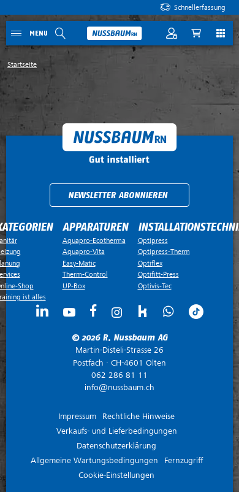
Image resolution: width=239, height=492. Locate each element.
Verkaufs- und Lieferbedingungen (116, 431)
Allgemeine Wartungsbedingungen (94, 460)
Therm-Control (85, 274)
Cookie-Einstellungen (116, 475)
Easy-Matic (79, 263)
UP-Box (74, 286)
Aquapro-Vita (84, 251)
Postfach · (119, 356)
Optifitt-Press (158, 274)
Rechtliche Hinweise (138, 416)
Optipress (153, 240)
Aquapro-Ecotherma (94, 240)
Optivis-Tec (155, 286)
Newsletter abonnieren (117, 195)
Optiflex (150, 263)
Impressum (77, 416)
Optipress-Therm (164, 251)
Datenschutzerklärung (116, 445)
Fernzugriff (183, 460)
